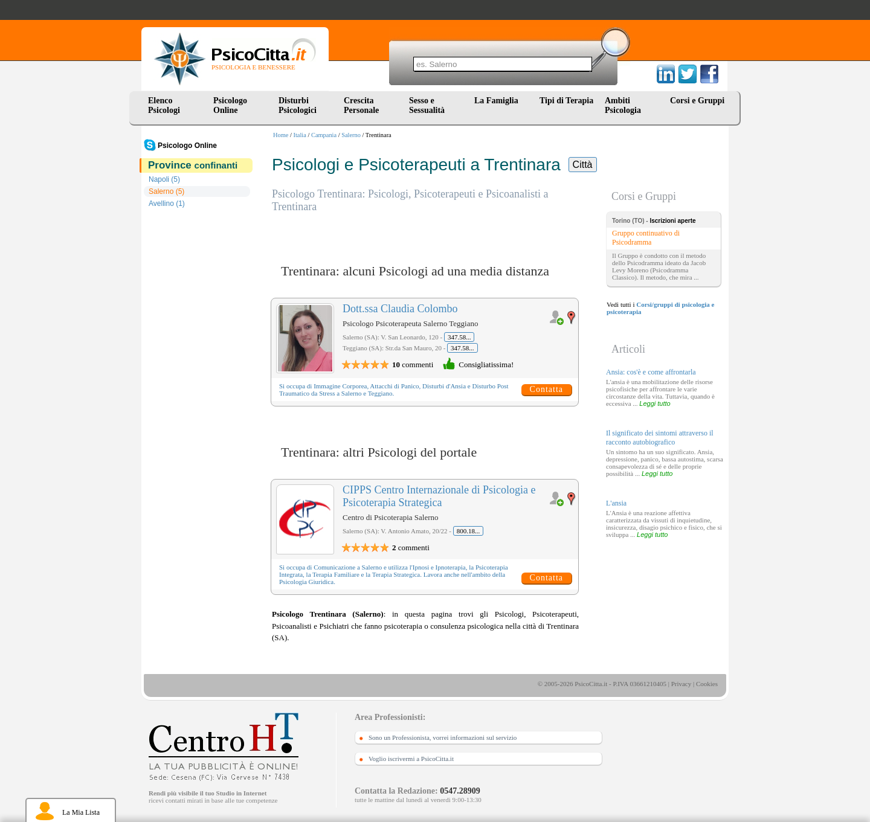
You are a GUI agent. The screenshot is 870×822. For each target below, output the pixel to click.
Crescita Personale (361, 105)
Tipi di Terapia (566, 100)
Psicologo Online (230, 105)
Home (280, 135)
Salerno (351, 135)
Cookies (707, 683)
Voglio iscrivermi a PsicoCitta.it (411, 758)
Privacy (681, 683)
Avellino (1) (167, 203)
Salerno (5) (166, 191)
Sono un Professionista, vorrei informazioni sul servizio (443, 737)
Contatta (546, 389)
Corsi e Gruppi (697, 100)
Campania (324, 135)
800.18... (468, 531)
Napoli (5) (164, 179)
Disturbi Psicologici (298, 105)
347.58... (459, 337)
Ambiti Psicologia (623, 105)
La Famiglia (498, 100)
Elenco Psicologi (164, 105)
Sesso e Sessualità (427, 105)
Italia (300, 135)
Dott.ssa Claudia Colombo (400, 309)
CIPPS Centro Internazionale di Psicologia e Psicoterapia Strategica (439, 496)
